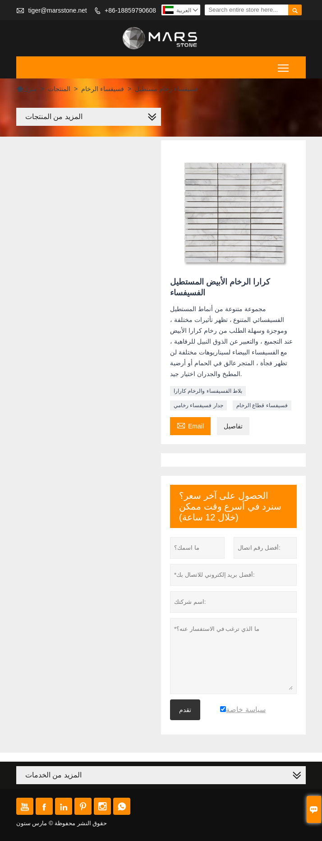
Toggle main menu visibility (284, 65)
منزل (26, 88)
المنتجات (59, 88)
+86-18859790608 (130, 10)
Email (190, 425)
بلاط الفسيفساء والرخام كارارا (208, 391)
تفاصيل (233, 426)
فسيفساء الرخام (102, 88)
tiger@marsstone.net (57, 10)
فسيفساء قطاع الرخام (262, 405)
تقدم (185, 709)
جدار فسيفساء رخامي (198, 405)
